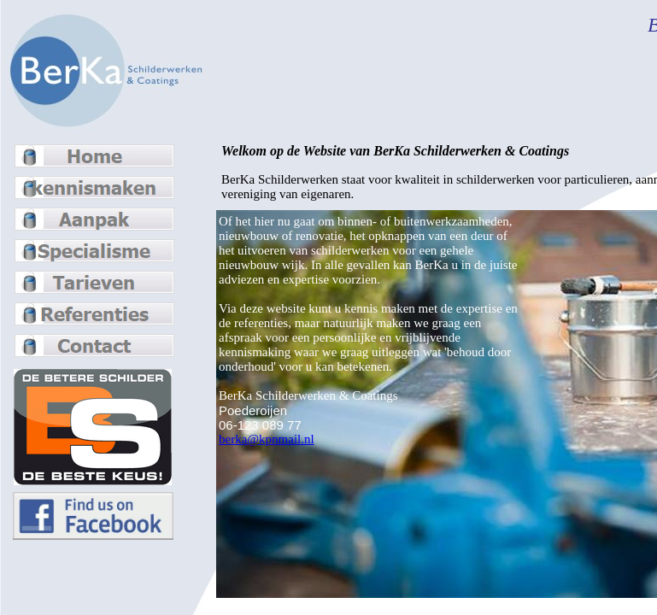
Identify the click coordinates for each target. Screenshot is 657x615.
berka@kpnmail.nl (266, 439)
